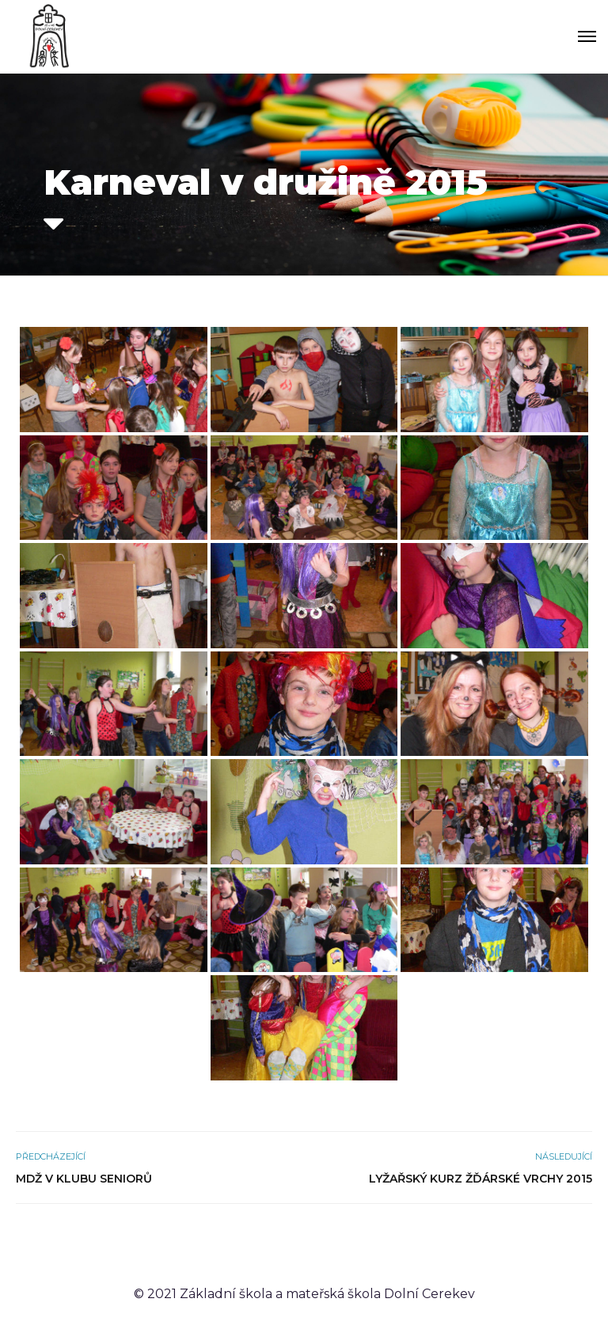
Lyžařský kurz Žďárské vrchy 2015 (480, 1178)
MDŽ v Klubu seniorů (84, 1178)
